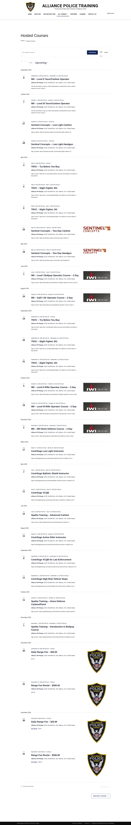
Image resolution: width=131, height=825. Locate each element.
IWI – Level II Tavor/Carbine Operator (50, 79)
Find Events (92, 52)
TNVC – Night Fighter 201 (44, 188)
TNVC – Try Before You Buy (45, 166)
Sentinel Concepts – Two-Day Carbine (50, 231)
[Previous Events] (22, 61)
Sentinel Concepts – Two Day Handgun (51, 253)
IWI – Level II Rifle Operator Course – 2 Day (53, 387)
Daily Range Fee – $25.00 (44, 652)
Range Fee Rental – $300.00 (45, 685)
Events (23, 40)
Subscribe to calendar (99, 796)
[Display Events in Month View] (106, 52)
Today (30, 62)
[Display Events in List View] (101, 52)
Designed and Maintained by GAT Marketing (103, 823)
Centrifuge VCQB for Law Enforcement (51, 559)
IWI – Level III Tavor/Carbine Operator (50, 103)
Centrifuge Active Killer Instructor (48, 537)
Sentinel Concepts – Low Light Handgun (52, 144)
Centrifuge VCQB (40, 492)
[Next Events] (25, 61)
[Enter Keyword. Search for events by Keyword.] (54, 52)
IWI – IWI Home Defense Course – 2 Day (51, 429)
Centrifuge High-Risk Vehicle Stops (49, 579)
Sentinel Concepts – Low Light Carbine (51, 125)
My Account (110, 13)
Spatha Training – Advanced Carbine (50, 515)
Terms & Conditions (77, 823)
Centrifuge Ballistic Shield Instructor (50, 473)
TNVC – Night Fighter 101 (44, 209)
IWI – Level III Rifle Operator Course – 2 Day (54, 406)
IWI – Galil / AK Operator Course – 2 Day (52, 297)
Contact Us (87, 823)
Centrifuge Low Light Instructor (47, 451)
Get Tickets (34, 728)
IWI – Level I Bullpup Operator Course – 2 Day (55, 275)
